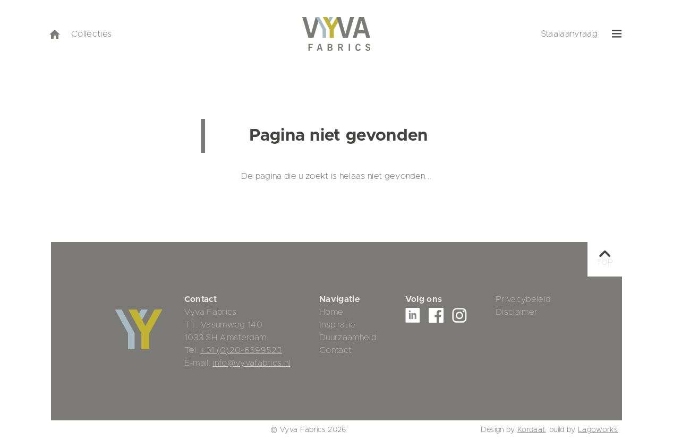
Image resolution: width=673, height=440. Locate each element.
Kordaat (531, 430)
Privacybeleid (523, 299)
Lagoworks (598, 430)
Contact (335, 350)
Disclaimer (517, 312)
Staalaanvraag (569, 34)
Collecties (91, 34)
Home (331, 312)
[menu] (617, 34)
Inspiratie (337, 325)
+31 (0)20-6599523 (241, 350)
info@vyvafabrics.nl (251, 363)
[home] (53, 34)
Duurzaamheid (347, 337)
